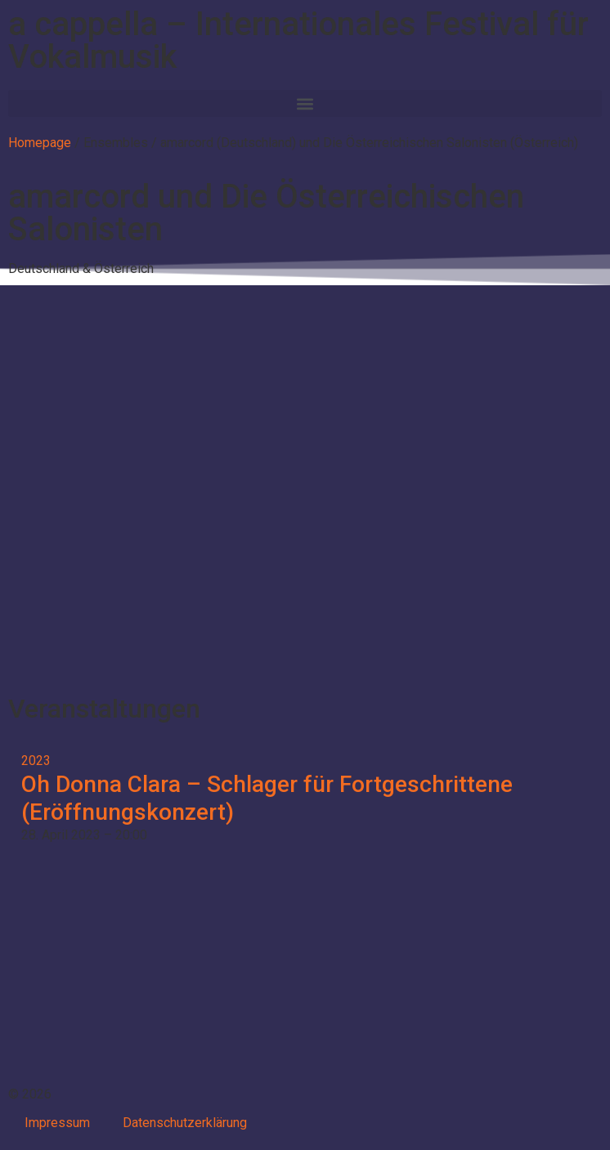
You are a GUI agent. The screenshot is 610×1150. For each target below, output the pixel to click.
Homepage (39, 142)
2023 (36, 760)
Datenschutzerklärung (185, 1122)
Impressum (57, 1122)
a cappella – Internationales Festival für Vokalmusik (298, 40)
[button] (305, 103)
